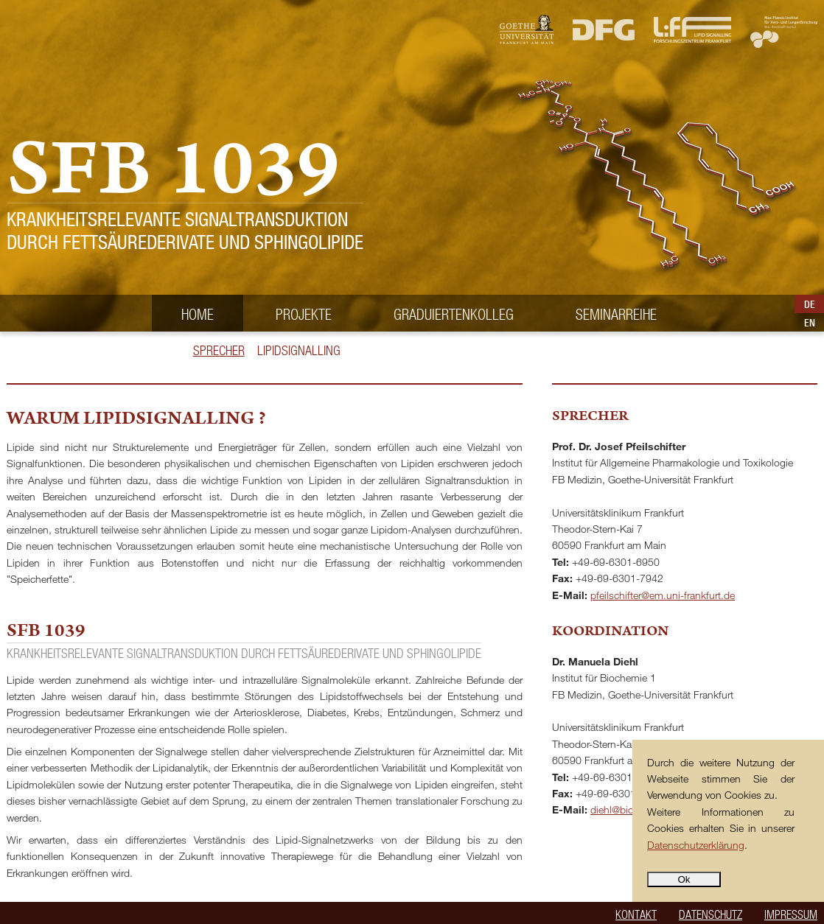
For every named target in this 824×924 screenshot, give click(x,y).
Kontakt (636, 914)
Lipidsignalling (299, 350)
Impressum (790, 914)
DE (809, 304)
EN (809, 322)
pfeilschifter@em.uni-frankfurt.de (662, 595)
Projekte (304, 314)
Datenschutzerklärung (695, 845)
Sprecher (219, 350)
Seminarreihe (616, 314)
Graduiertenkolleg (454, 314)
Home (197, 314)
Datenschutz (710, 914)
